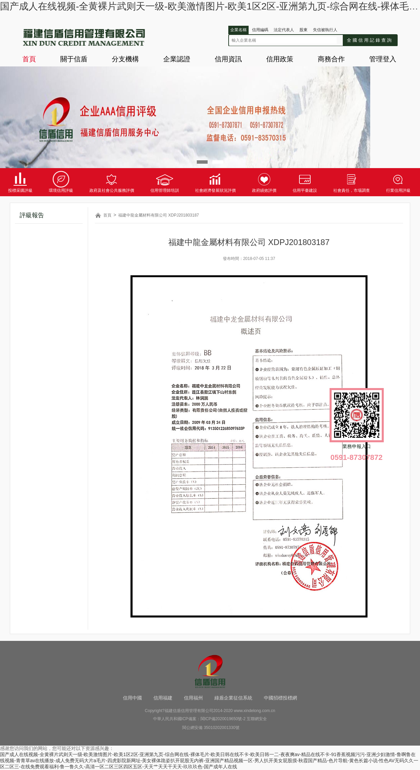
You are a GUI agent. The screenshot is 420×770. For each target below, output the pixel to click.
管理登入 (382, 59)
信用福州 (193, 698)
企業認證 (176, 59)
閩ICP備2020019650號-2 (223, 718)
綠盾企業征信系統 (233, 698)
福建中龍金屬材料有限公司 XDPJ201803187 (158, 215)
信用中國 (132, 698)
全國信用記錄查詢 (370, 40)
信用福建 (162, 698)
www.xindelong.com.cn (254, 710)
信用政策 (279, 59)
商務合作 (331, 59)
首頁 (29, 59)
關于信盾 (73, 59)
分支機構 (125, 59)
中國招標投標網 (280, 698)
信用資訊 (228, 59)
